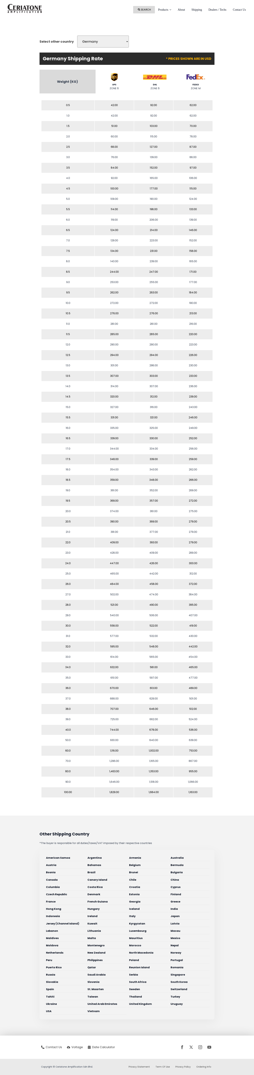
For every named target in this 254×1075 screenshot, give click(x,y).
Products (163, 9)
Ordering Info (203, 1066)
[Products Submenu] (171, 9)
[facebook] (182, 1047)
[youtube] (209, 1047)
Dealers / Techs (217, 9)
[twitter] (191, 1047)
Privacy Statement (139, 1066)
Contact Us (239, 9)
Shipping (196, 9)
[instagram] (200, 1047)
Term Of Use (163, 1066)
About (181, 9)
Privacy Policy (183, 1066)
